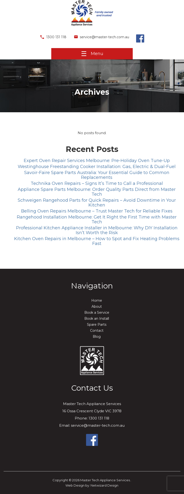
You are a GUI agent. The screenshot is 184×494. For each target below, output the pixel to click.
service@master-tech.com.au (101, 37)
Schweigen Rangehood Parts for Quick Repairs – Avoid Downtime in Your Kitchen (97, 203)
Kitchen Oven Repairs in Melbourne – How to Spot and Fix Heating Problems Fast (96, 241)
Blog (97, 336)
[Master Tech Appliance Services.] (92, 27)
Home (96, 300)
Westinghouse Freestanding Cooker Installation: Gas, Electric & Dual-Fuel (97, 166)
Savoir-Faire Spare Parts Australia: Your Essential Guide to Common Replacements (96, 175)
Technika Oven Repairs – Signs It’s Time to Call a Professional (97, 183)
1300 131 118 (53, 37)
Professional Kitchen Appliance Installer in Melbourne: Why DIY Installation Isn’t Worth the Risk (97, 230)
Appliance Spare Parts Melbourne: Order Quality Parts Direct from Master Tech (97, 192)
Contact (97, 330)
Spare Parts (96, 324)
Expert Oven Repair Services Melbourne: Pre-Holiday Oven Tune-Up (97, 160)
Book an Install (96, 318)
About (97, 306)
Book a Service (96, 312)
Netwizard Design (104, 485)
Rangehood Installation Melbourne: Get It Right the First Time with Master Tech (97, 219)
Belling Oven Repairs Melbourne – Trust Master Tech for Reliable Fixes (96, 211)
